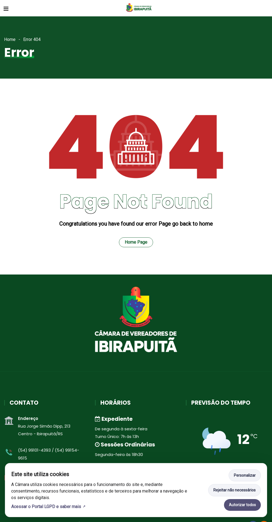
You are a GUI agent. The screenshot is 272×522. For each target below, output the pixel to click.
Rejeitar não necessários (234, 490)
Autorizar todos (242, 505)
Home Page (136, 242)
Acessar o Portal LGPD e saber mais (46, 506)
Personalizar (245, 475)
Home (10, 39)
